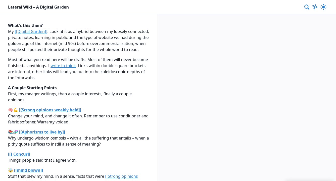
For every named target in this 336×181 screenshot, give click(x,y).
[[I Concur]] (19, 154)
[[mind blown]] (28, 170)
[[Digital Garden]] (31, 31)
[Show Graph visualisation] (315, 7)
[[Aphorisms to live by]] (42, 132)
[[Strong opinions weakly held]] (50, 110)
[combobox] (307, 7)
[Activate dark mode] (323, 7)
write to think (63, 65)
